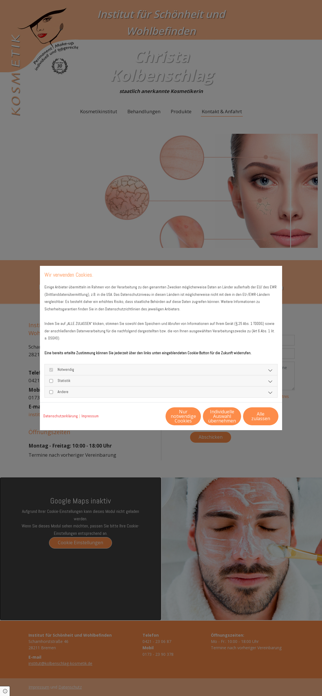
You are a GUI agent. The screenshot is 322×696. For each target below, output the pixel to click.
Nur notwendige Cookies (144, 415)
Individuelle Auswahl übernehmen (198, 416)
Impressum (90, 416)
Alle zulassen (252, 416)
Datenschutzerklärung (60, 416)
